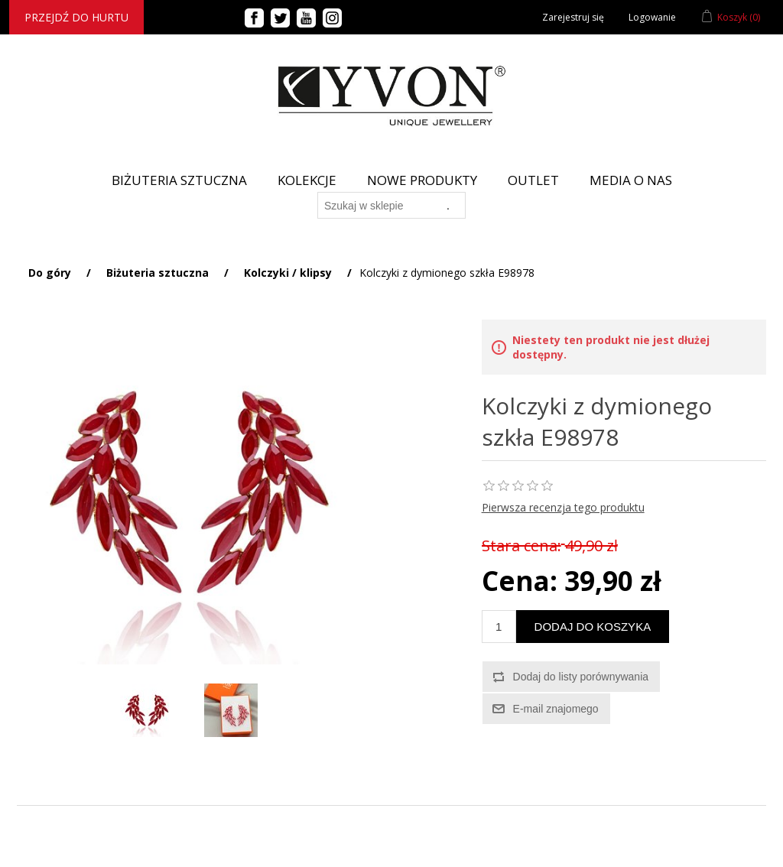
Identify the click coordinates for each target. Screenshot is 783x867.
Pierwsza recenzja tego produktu (563, 507)
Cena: (519, 581)
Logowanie (652, 17)
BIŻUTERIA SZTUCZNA (179, 180)
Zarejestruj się (573, 17)
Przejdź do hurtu (76, 17)
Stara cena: (521, 545)
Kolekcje (307, 180)
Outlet (533, 180)
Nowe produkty (422, 180)
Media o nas (631, 180)
